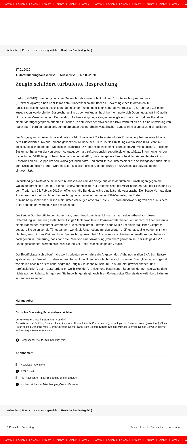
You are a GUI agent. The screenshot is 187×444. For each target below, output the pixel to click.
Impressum (174, 427)
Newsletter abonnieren (33, 364)
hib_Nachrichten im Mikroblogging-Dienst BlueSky (49, 377)
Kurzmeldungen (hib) (46, 50)
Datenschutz (158, 427)
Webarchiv (13, 50)
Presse (26, 50)
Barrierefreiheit (139, 427)
